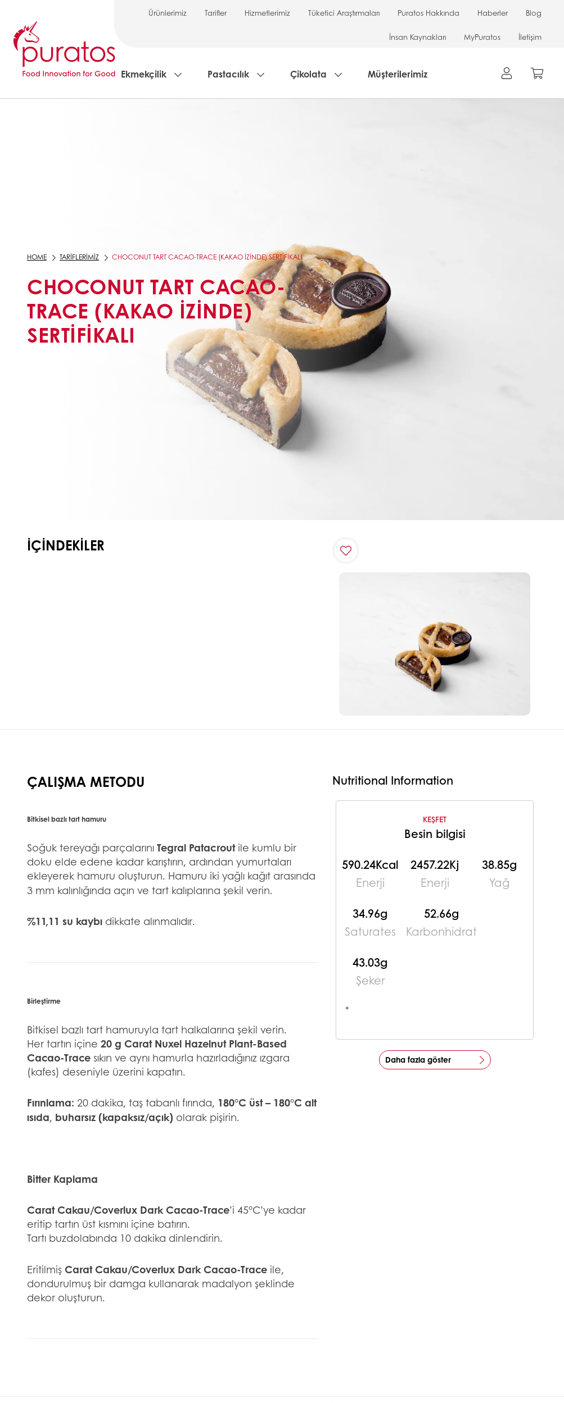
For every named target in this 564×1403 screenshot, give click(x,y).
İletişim (530, 36)
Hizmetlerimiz (267, 12)
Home (37, 257)
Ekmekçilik (143, 73)
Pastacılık (228, 73)
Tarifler (216, 12)
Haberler (492, 12)
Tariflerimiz (79, 257)
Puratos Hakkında (428, 12)
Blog (534, 12)
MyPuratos (482, 36)
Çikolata (308, 73)
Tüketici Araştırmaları (344, 12)
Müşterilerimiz (397, 73)
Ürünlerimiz (167, 12)
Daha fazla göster (418, 1059)
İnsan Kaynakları (417, 36)
